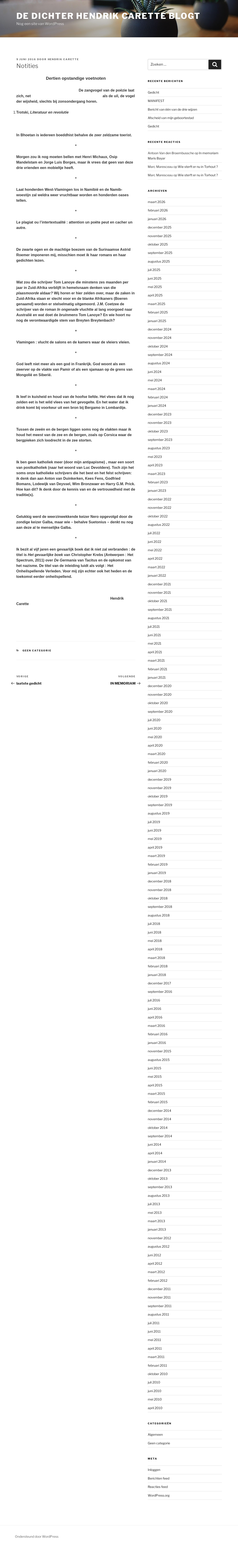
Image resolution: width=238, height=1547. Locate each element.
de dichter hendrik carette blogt (108, 16)
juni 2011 (154, 1331)
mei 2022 (155, 550)
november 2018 (159, 890)
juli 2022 (154, 533)
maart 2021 (156, 660)
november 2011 (159, 1297)
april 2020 (155, 745)
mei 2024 (155, 380)
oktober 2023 (158, 431)
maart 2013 (156, 1221)
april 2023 (155, 465)
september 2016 (160, 991)
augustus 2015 (159, 1060)
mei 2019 (155, 839)
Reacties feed (158, 1487)
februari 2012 (157, 1280)
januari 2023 (157, 490)
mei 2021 (154, 643)
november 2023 (159, 423)
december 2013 (159, 1170)
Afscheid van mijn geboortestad (171, 118)
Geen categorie (37, 650)
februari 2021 (157, 669)
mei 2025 (155, 287)
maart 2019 (156, 856)
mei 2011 (154, 1340)
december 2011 (159, 1289)
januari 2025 (157, 321)
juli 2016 (154, 1000)
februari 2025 (158, 312)
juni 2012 (154, 1255)
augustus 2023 (159, 448)
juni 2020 (155, 728)
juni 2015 (154, 1068)
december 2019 (159, 779)
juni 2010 (154, 1391)
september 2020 (160, 711)
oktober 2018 (158, 898)
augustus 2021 (158, 618)
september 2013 (160, 1187)
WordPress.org (159, 1495)
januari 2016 (157, 1043)
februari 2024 (158, 397)
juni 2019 (154, 830)
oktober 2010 (158, 1374)
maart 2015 (156, 1093)
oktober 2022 (158, 516)
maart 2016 (156, 1026)
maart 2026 (156, 202)
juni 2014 (154, 1144)
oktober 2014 (158, 1128)
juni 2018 (154, 932)
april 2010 (155, 1408)
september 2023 (160, 440)
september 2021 (160, 609)
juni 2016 (154, 1009)
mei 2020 (155, 737)
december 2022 (159, 499)
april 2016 (155, 1017)
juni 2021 (154, 635)
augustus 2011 (158, 1314)
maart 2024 (156, 389)
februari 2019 (158, 864)
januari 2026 (157, 219)
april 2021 (155, 652)
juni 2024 (154, 372)
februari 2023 (158, 482)
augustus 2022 (159, 524)
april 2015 (155, 1085)
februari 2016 (158, 1034)
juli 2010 (154, 1382)
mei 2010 (155, 1399)
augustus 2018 (159, 915)
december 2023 (159, 414)
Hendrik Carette (63, 59)
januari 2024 (157, 405)
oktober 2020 (158, 703)
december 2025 (159, 227)
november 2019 (159, 788)
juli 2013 (154, 1204)
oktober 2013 (158, 1178)
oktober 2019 (158, 796)
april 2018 (155, 949)
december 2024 (159, 329)
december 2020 (160, 686)
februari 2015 (158, 1102)
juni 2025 (154, 278)
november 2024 (159, 338)
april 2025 (155, 295)
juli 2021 (154, 626)
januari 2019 (157, 873)
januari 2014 (157, 1161)
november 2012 (159, 1238)
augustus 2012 (158, 1246)
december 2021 (159, 584)
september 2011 (160, 1306)
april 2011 (155, 1348)
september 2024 (160, 355)
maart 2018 (156, 958)
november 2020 (160, 694)
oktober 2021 (157, 601)
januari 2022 (157, 575)
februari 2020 (158, 762)
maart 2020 (156, 754)
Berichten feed (158, 1478)
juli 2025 (154, 270)
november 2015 (159, 1051)
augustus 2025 (159, 261)
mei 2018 (155, 941)
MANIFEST (156, 101)
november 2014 (159, 1119)
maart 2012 (156, 1272)
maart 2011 (156, 1357)
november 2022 (159, 507)
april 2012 (155, 1263)
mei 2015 (155, 1076)
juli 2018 (154, 924)
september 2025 (160, 253)
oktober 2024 (158, 346)
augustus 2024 (159, 363)
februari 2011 (157, 1365)
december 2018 (159, 881)
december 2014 (159, 1110)
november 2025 (159, 236)
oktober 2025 (158, 244)
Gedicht (153, 92)
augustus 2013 (159, 1195)
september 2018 (160, 907)
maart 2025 (156, 304)
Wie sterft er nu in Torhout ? (198, 167)
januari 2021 (157, 677)
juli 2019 (154, 822)
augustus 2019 (159, 813)
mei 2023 (155, 457)
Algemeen (155, 1434)
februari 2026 (158, 210)
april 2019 (155, 847)
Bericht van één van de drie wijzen (172, 109)
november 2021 (159, 592)
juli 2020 (154, 720)
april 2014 (155, 1153)
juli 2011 (154, 1323)
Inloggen (154, 1470)
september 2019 (160, 805)
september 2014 (160, 1136)
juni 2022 (154, 542)
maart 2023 (156, 474)
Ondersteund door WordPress (36, 1536)
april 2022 (155, 558)
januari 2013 (157, 1229)
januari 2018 (157, 975)
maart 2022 (156, 567)
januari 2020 (157, 771)
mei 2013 (155, 1212)
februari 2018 (158, 966)
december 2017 (159, 983)
